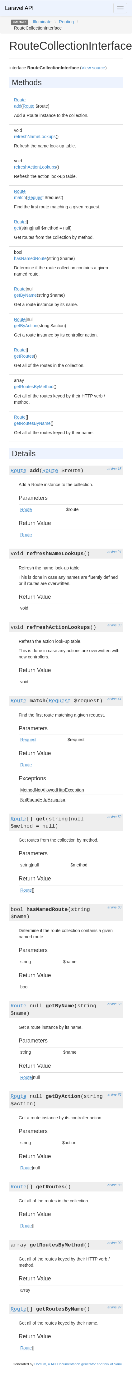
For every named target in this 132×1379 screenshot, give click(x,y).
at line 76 (114, 1094)
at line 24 (114, 552)
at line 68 (114, 1004)
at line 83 (114, 1185)
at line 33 (114, 625)
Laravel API (19, 8)
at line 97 (114, 1307)
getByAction (25, 325)
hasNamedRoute (30, 258)
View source (93, 67)
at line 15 (114, 469)
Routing (66, 21)
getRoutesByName (32, 423)
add (17, 106)
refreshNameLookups (35, 136)
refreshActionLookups (35, 167)
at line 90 (114, 1243)
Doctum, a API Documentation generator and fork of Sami (78, 1364)
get (17, 227)
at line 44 (114, 699)
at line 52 (114, 817)
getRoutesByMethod (34, 386)
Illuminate (42, 21)
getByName (25, 295)
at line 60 (114, 907)
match (20, 197)
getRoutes (24, 356)
